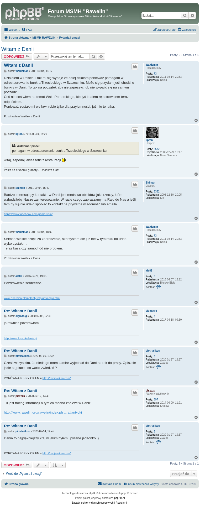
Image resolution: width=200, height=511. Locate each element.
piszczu (150, 390)
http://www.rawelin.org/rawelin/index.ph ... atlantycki (43, 412)
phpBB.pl (119, 498)
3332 (157, 191)
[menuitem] (27, 30)
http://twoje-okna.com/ (57, 378)
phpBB (93, 493)
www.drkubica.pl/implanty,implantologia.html (32, 298)
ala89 (149, 270)
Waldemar (152, 64)
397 (156, 399)
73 (155, 73)
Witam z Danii (17, 49)
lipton (149, 140)
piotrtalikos (153, 350)
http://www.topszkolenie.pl (20, 338)
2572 (157, 149)
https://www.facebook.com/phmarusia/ (28, 214)
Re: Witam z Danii (20, 311)
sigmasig (151, 310)
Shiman (150, 182)
